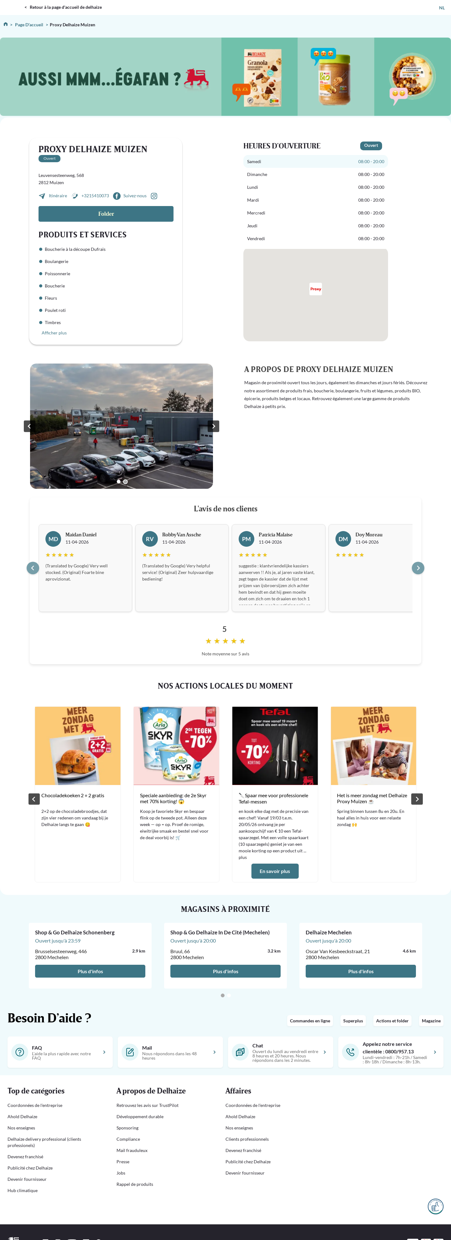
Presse (123, 1161)
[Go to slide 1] (119, 481)
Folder (106, 214)
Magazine (431, 1020)
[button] (54, 1091)
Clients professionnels (247, 1139)
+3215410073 (95, 195)
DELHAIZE (13, 2)
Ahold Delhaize (22, 1116)
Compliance (128, 1139)
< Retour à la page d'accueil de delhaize (63, 7)
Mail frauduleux (132, 1150)
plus (242, 857)
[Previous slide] (29, 426)
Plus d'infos (90, 971)
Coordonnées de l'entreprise (35, 1105)
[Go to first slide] (213, 426)
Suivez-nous (135, 195)
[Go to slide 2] (125, 481)
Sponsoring (127, 1127)
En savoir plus (275, 871)
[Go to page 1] (223, 995)
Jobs (121, 1172)
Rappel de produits (135, 1184)
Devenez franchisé (25, 1156)
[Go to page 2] (229, 995)
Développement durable (140, 1116)
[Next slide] (418, 568)
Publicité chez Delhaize (30, 1167)
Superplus (353, 1020)
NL (442, 7)
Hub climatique (23, 1190)
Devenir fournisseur (27, 1179)
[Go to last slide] (33, 568)
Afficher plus (54, 332)
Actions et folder (392, 1020)
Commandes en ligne (310, 1020)
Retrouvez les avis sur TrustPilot (148, 1105)
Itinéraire (58, 195)
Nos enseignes (21, 1127)
